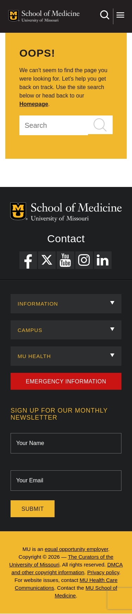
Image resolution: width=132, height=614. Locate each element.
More (120, 15)
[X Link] (47, 260)
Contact (66, 238)
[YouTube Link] (65, 260)
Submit (32, 509)
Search (104, 15)
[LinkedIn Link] (103, 260)
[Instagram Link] (84, 260)
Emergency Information (66, 381)
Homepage (33, 104)
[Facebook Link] (28, 260)
